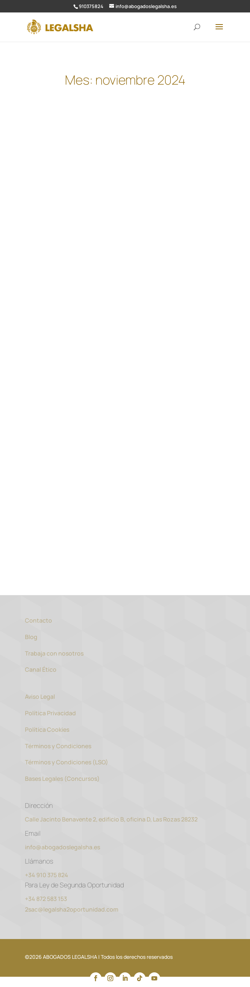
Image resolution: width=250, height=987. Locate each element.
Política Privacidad (50, 713)
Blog (31, 637)
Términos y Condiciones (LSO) (66, 762)
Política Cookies (47, 730)
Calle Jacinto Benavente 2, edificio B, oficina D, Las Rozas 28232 (111, 819)
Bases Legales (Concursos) (62, 779)
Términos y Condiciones (58, 746)
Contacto (38, 620)
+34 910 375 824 (46, 875)
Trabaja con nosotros (54, 653)
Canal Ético (40, 669)
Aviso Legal (40, 697)
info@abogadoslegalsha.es (62, 847)
